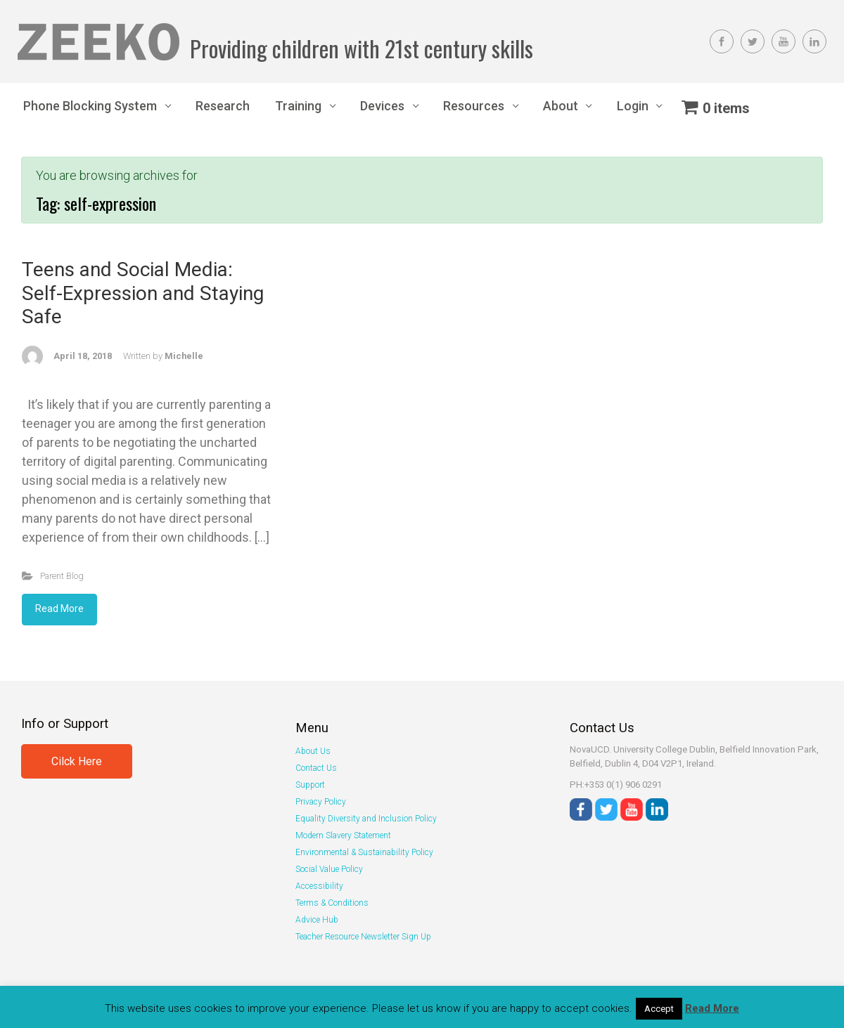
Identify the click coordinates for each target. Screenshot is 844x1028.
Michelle (184, 356)
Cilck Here (76, 761)
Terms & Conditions (332, 903)
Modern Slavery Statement (343, 835)
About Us (313, 751)
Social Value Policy (329, 869)
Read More (59, 608)
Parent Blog (62, 576)
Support (310, 785)
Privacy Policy (320, 802)
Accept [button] (659, 1008)
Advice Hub (316, 920)
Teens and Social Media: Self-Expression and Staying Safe (143, 293)
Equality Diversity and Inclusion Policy (366, 819)
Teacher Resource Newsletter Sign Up (363, 937)
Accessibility (319, 886)
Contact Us (316, 768)
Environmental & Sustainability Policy (364, 852)
